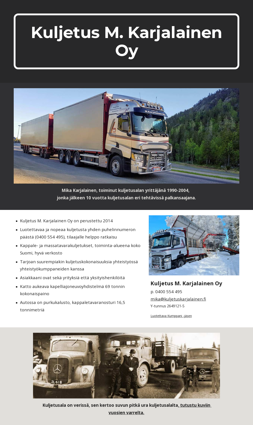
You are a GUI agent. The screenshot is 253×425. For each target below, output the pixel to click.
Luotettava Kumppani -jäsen (171, 316)
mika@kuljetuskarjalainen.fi (178, 299)
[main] (126, 41)
